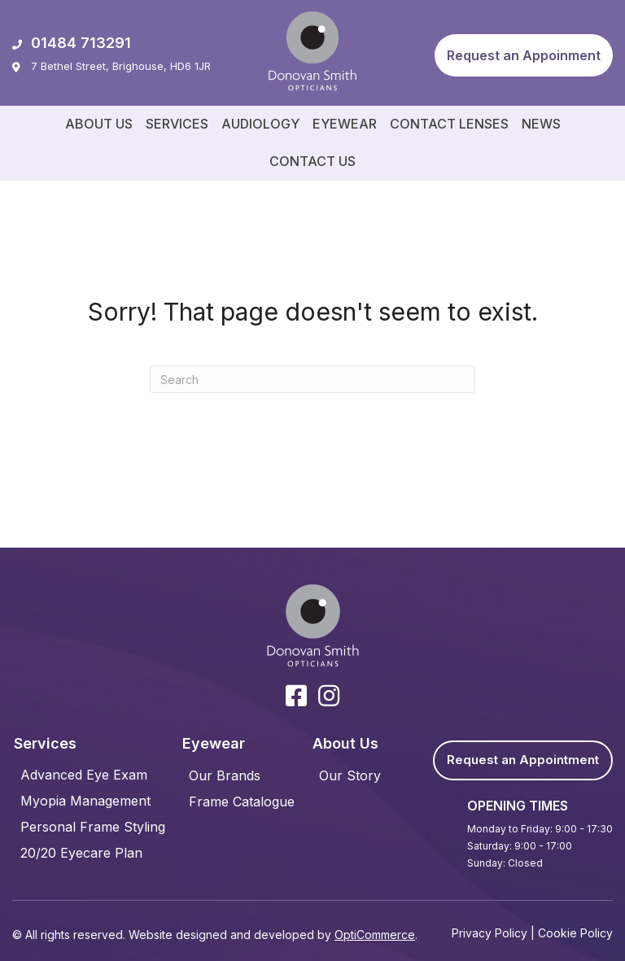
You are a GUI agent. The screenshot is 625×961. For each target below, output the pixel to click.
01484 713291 (71, 42)
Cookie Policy (575, 933)
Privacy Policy (489, 933)
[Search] (312, 379)
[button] (524, 55)
